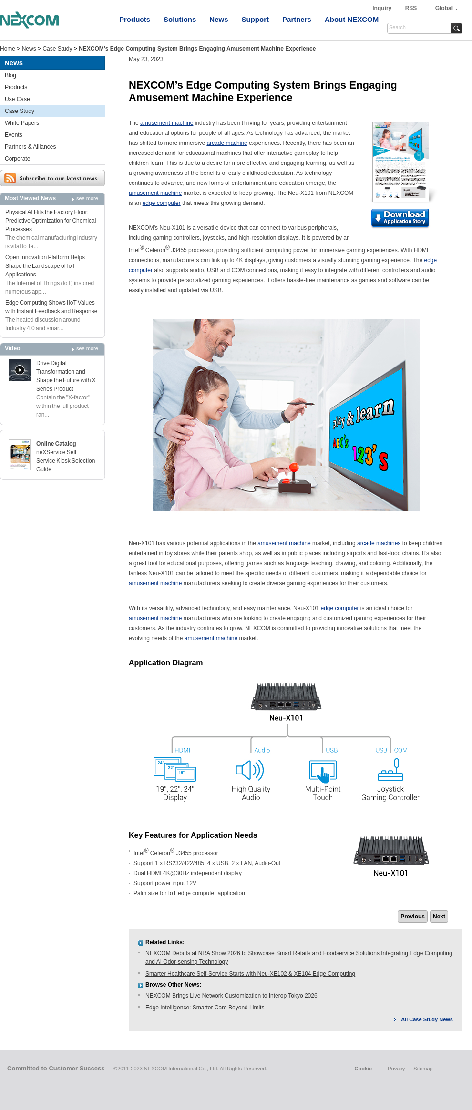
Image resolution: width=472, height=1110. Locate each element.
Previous (412, 916)
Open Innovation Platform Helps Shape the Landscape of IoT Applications (45, 266)
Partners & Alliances (30, 146)
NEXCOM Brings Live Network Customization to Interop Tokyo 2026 (231, 995)
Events (13, 135)
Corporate (17, 158)
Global (444, 8)
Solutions (180, 19)
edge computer (162, 203)
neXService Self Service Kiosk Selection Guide (65, 461)
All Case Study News (427, 1019)
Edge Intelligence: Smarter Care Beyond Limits (204, 1007)
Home (7, 48)
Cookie (363, 1068)
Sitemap (422, 1068)
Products (134, 19)
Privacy (396, 1068)
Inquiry (382, 8)
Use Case (17, 99)
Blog (10, 75)
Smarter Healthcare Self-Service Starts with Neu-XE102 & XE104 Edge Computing (250, 973)
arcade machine (226, 143)
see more (87, 198)
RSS (411, 8)
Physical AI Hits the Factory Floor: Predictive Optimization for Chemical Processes (50, 221)
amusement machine (166, 123)
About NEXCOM (352, 19)
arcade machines (378, 543)
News (218, 19)
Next (439, 916)
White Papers (22, 123)
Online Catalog (56, 443)
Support (255, 19)
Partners (296, 19)
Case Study (57, 48)
